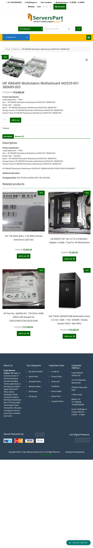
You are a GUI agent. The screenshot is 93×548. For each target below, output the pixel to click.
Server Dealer (56, 480)
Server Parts (33, 465)
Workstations (15, 216)
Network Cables (35, 475)
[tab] (8, 225)
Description (8, 225)
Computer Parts (35, 470)
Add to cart (15, 208)
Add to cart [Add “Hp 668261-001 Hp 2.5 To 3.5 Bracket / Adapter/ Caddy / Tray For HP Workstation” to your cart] (68, 347)
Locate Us (55, 460)
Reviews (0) (19, 225)
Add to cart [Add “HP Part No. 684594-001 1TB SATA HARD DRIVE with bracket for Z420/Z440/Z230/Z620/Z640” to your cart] (22, 422)
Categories (10, 37)
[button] (88, 37)
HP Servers (33, 485)
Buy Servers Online (36, 460)
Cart (39, 7)
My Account (60, 7)
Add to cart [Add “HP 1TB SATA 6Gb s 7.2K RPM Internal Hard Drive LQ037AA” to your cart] (22, 344)
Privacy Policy (56, 465)
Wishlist (31, 7)
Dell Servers (33, 480)
